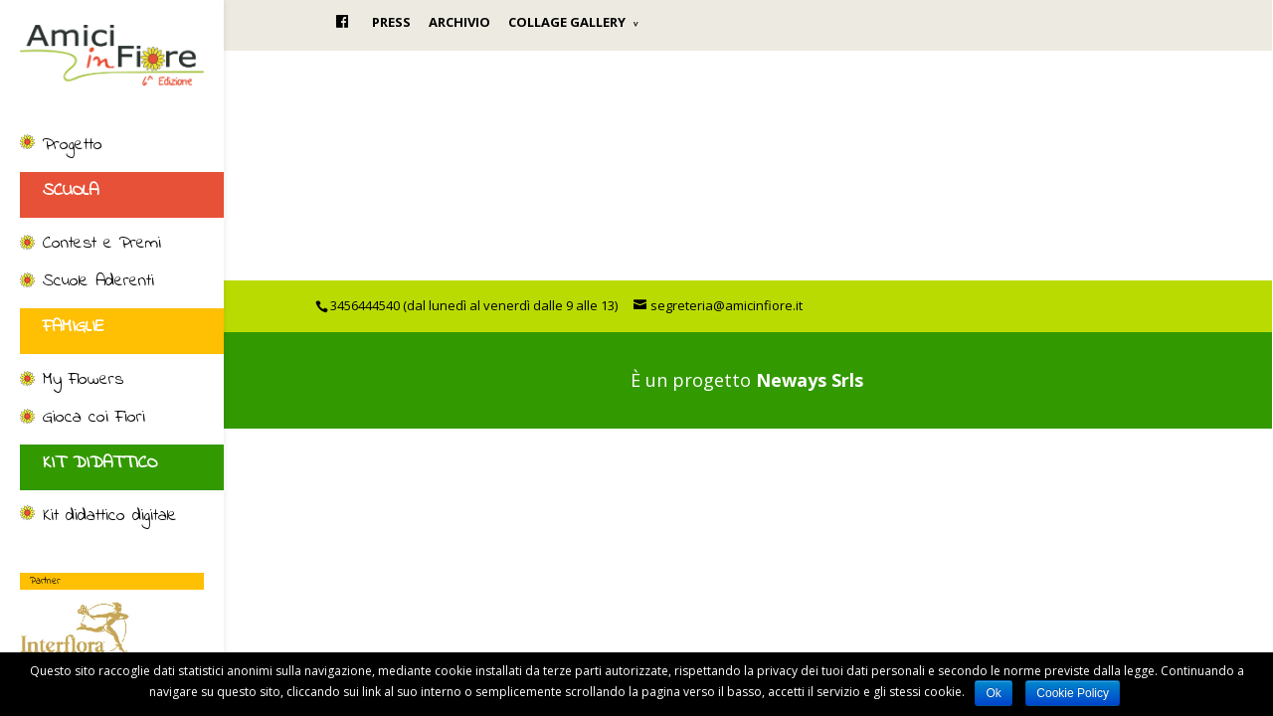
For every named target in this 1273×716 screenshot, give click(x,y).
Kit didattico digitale (110, 517)
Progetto (72, 146)
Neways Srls (809, 380)
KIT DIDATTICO (100, 463)
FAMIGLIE (73, 327)
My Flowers (83, 381)
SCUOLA (70, 191)
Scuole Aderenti (98, 282)
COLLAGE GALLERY (567, 22)
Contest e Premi (102, 245)
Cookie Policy (1072, 693)
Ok (993, 693)
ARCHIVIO (459, 22)
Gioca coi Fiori (94, 419)
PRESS (391, 22)
